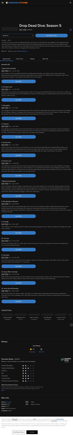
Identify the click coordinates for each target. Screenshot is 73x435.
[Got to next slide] (71, 325)
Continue (32, 432)
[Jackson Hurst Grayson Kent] (61, 325)
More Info (45, 59)
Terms (34, 419)
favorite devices (22, 51)
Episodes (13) (6, 59)
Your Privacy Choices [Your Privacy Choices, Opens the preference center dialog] (18, 432)
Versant (15, 419)
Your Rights (54, 421)
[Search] (70, 2)
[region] (36, 426)
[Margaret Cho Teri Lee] (21, 325)
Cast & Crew (19, 59)
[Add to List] (71, 30)
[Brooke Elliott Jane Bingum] (7, 325)
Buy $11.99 (54, 35)
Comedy (8, 402)
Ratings (32, 59)
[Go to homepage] (17, 2)
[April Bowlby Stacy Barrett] (47, 325)
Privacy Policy (60, 419)
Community (32, 352)
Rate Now (41, 352)
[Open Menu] (2, 2)
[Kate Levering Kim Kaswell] (34, 325)
